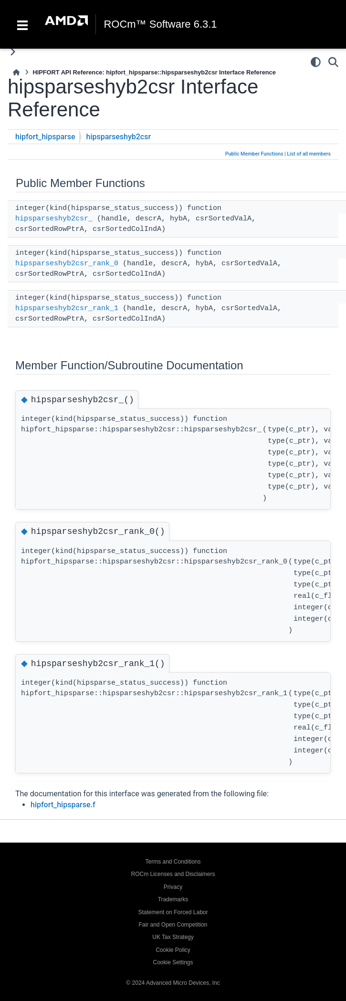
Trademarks (173, 899)
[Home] (16, 72)
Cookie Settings (173, 962)
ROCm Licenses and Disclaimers (173, 874)
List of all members (309, 154)
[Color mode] (316, 62)
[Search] (333, 62)
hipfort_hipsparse (45, 136)
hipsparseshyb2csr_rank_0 (66, 264)
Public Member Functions (254, 154)
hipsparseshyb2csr (118, 136)
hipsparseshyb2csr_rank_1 (66, 308)
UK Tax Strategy (172, 937)
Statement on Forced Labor (173, 912)
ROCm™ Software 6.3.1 (160, 24)
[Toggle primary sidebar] (12, 52)
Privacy (173, 887)
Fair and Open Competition (172, 924)
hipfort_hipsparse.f (63, 804)
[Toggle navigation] (22, 24)
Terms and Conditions (172, 861)
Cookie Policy (173, 950)
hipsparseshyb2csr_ (54, 219)
